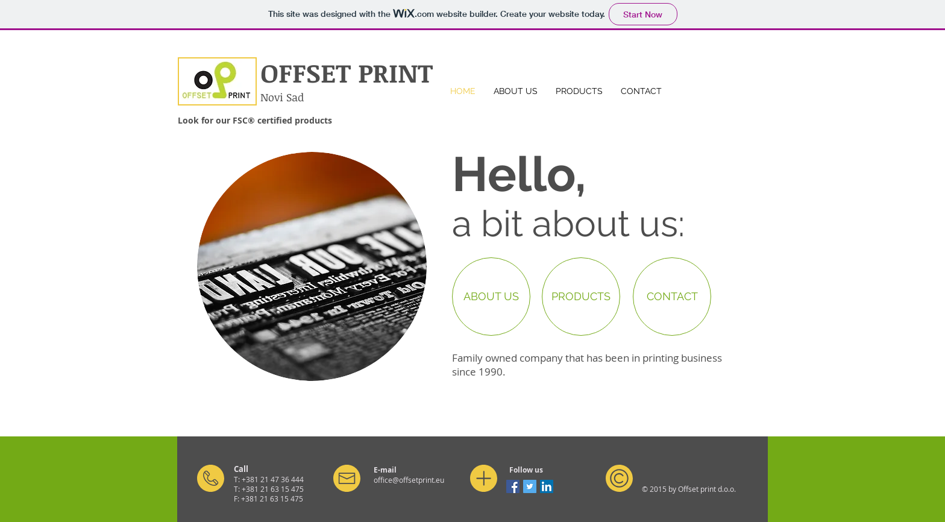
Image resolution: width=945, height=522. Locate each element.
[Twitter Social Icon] (529, 486)
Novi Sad (282, 97)
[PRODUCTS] (581, 296)
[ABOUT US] (491, 296)
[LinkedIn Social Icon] (546, 486)
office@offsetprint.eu (409, 480)
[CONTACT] (672, 296)
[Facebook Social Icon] (513, 486)
